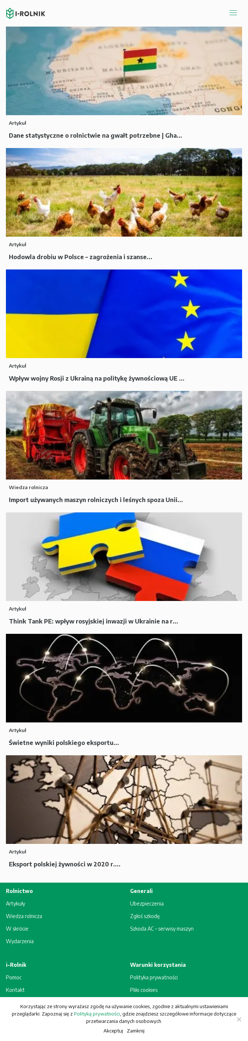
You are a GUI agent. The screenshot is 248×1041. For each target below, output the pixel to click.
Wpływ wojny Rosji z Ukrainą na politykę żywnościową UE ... (96, 378)
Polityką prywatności (97, 1014)
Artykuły (15, 903)
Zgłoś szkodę (145, 916)
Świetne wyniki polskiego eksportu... (64, 742)
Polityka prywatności (154, 977)
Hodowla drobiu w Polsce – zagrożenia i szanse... (80, 257)
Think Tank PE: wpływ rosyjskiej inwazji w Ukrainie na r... (93, 621)
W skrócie (17, 928)
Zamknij (136, 1030)
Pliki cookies (143, 990)
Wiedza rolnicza (24, 916)
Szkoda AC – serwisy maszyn (162, 928)
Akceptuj (113, 1030)
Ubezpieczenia (147, 903)
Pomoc (13, 977)
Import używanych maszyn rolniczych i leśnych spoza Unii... (96, 500)
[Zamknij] (238, 1019)
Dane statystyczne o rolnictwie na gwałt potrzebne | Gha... (95, 135)
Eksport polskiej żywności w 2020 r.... (64, 864)
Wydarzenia (20, 941)
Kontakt (15, 990)
